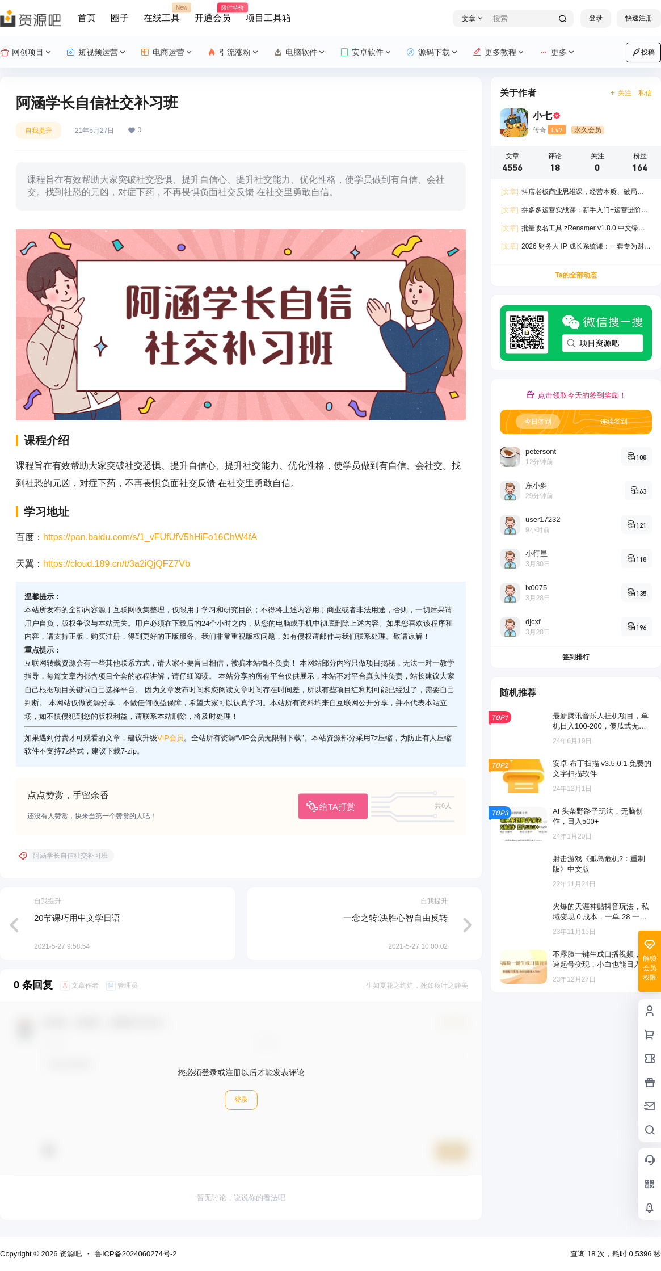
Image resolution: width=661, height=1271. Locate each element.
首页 (87, 18)
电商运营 (167, 52)
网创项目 (26, 52)
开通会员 (213, 13)
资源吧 (69, 1253)
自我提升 (38, 130)
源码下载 (432, 52)
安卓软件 (366, 52)
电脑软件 (299, 52)
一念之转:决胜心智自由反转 (395, 918)
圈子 (120, 18)
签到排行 (576, 657)
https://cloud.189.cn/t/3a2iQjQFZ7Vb (116, 564)
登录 (596, 18)
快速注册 (638, 18)
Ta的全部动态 (575, 275)
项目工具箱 (268, 18)
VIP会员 (170, 738)
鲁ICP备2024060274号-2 (136, 1253)
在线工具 (162, 13)
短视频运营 (96, 52)
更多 (557, 52)
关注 (620, 93)
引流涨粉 (233, 52)
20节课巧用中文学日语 (77, 918)
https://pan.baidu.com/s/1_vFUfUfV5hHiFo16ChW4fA (150, 537)
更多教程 (499, 52)
